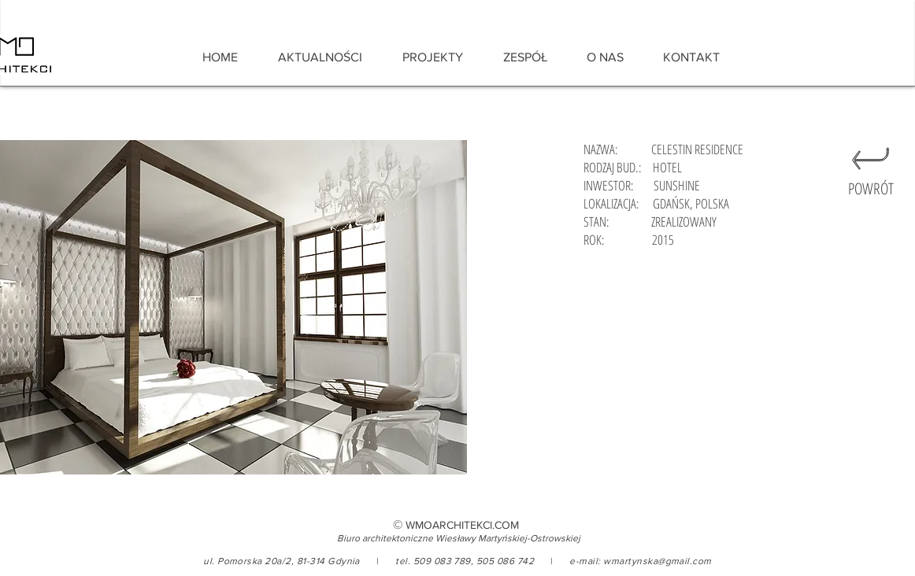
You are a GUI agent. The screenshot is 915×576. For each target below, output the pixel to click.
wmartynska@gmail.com (657, 561)
